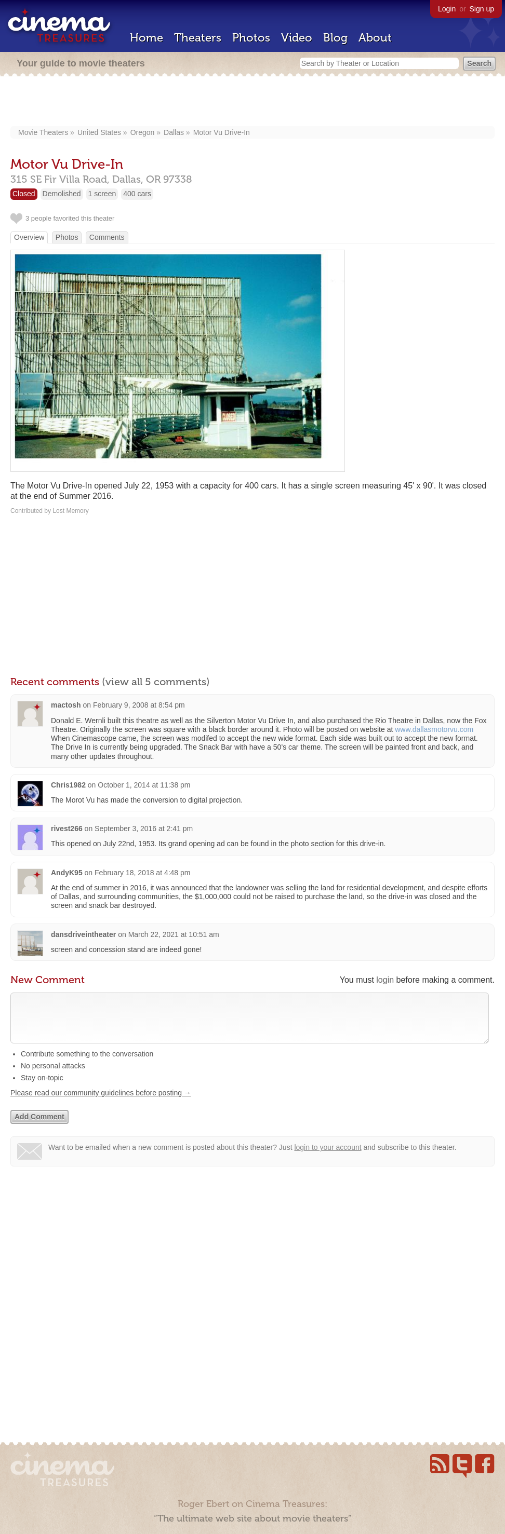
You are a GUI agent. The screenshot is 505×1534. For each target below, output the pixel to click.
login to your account (327, 1157)
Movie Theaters (43, 132)
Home (146, 38)
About (375, 38)
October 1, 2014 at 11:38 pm (144, 785)
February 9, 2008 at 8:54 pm (139, 705)
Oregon (142, 132)
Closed (23, 193)
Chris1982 (68, 785)
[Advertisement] (253, 102)
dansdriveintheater (83, 934)
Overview (29, 237)
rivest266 (67, 828)
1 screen (102, 193)
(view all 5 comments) (156, 681)
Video (296, 38)
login (385, 979)
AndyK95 (67, 872)
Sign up (482, 9)
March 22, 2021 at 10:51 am (173, 934)
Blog (335, 38)
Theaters (197, 38)
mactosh (66, 705)
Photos (251, 38)
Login (447, 9)
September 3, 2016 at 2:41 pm (144, 828)
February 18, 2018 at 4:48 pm (142, 872)
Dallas (174, 132)
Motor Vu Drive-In (221, 132)
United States (99, 132)
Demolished (62, 193)
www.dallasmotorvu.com (434, 729)
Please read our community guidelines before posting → (100, 1103)
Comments (107, 237)
